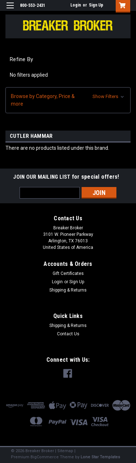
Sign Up (96, 5)
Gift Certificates (68, 273)
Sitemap (65, 451)
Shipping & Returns (68, 290)
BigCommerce (44, 457)
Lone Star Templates (100, 457)
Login (75, 5)
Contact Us (68, 333)
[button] (68, 100)
